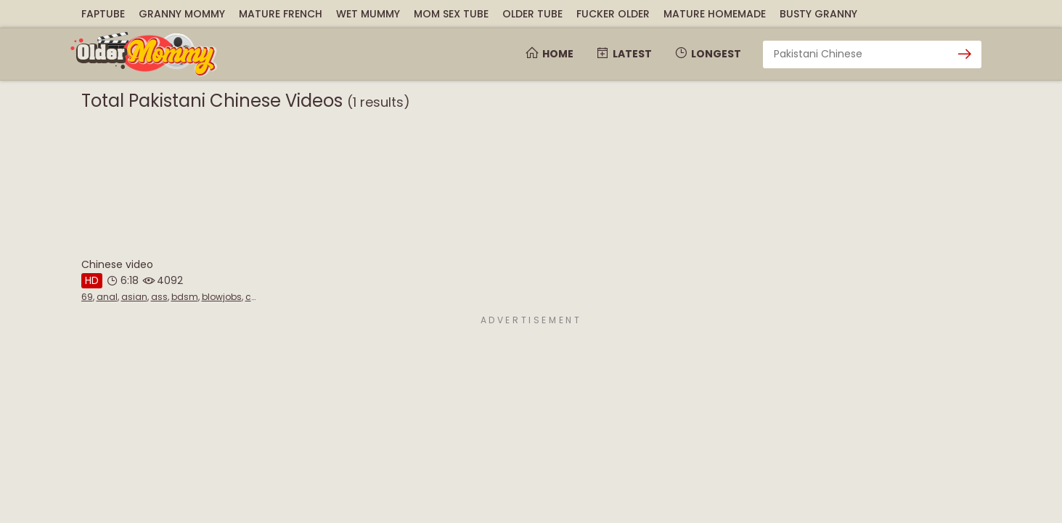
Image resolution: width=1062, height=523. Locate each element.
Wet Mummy (368, 14)
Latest (623, 53)
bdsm (184, 297)
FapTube (103, 14)
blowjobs (222, 297)
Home (549, 53)
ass (159, 297)
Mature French (280, 14)
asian (134, 297)
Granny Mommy (182, 14)
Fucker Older (613, 14)
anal (107, 297)
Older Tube (532, 14)
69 (87, 297)
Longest (707, 53)
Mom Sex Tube (451, 14)
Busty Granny (818, 14)
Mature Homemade (714, 14)
